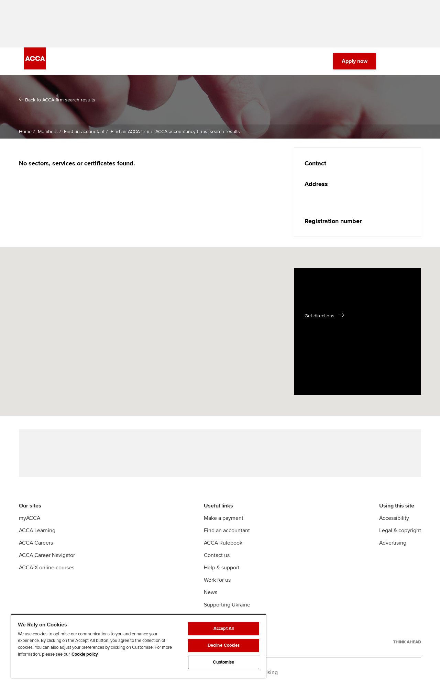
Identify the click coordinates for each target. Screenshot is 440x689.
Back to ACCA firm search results (57, 100)
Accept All (223, 628)
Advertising (392, 544)
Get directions (319, 316)
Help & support (222, 569)
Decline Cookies (224, 645)
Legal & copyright (400, 531)
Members (47, 132)
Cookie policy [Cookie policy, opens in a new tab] (85, 654)
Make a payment (223, 519)
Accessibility (394, 519)
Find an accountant (83, 132)
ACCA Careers (36, 544)
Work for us (217, 581)
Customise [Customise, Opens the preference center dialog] (223, 662)
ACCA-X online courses (46, 569)
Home (25, 132)
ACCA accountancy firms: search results (197, 132)
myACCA (29, 519)
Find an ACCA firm (129, 132)
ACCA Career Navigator (47, 556)
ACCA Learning (37, 531)
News (210, 593)
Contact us (217, 556)
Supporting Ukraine (227, 606)
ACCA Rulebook (223, 544)
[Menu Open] (412, 62)
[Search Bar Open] (392, 62)
